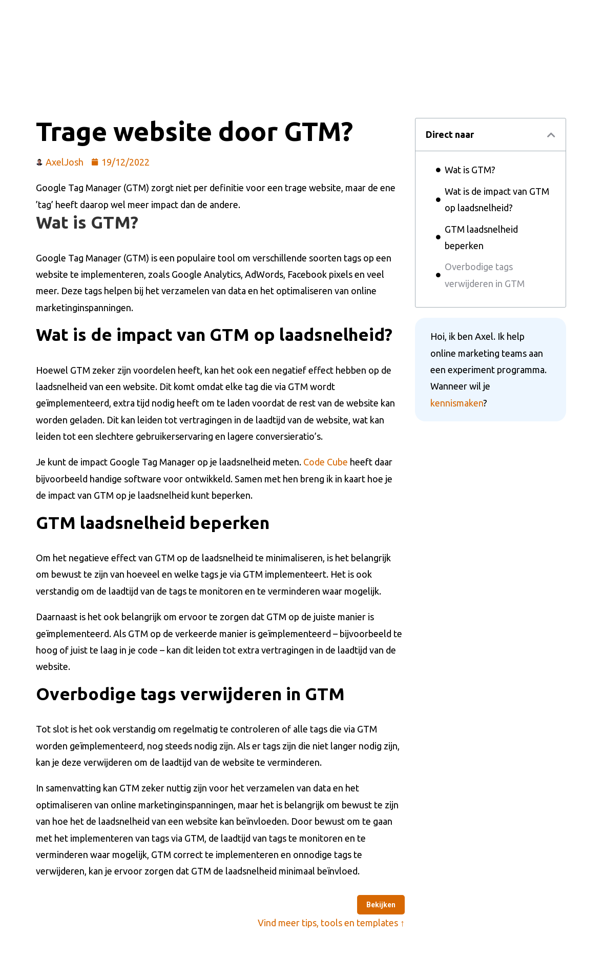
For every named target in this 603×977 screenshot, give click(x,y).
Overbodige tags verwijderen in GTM (485, 274)
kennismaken (456, 403)
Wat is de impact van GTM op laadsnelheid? (497, 199)
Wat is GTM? (470, 170)
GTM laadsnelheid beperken (481, 237)
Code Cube (325, 462)
